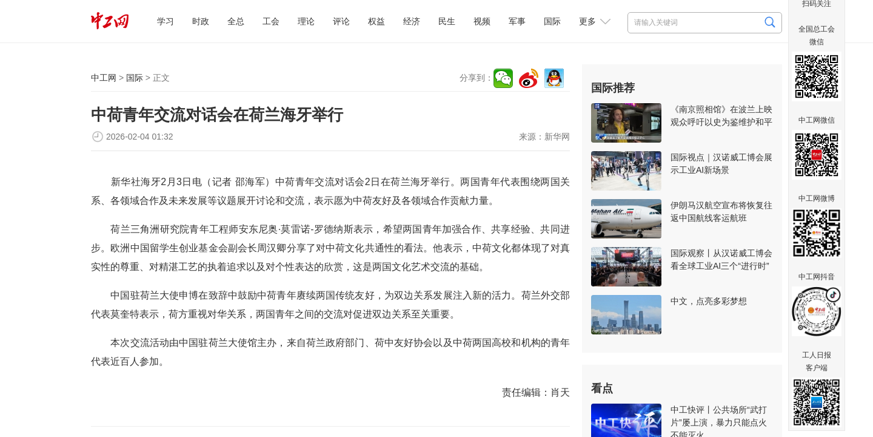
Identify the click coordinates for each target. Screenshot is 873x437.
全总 (235, 21)
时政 (200, 21)
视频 (481, 21)
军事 (517, 21)
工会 (271, 21)
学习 (165, 21)
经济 (411, 21)
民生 (446, 21)
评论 (341, 21)
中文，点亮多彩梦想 (709, 301)
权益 (376, 21)
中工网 (103, 78)
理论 (306, 21)
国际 (552, 21)
